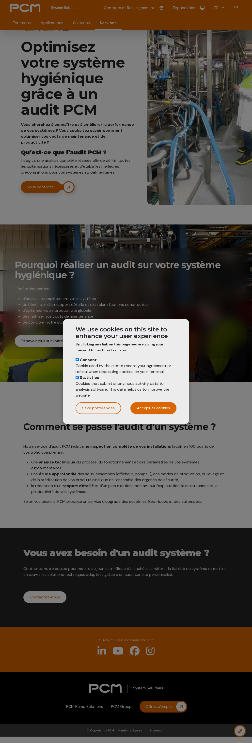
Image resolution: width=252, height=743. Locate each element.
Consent (88, 359)
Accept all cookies (153, 408)
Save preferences (98, 408)
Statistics (89, 377)
